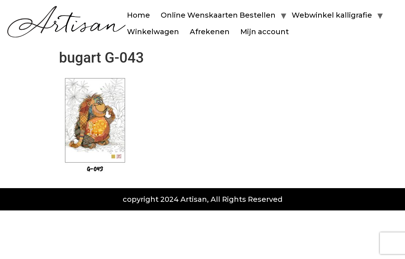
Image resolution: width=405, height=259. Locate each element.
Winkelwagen (153, 31)
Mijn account (264, 31)
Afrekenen (210, 31)
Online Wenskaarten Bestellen (218, 15)
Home (138, 15)
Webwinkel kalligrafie (332, 15)
